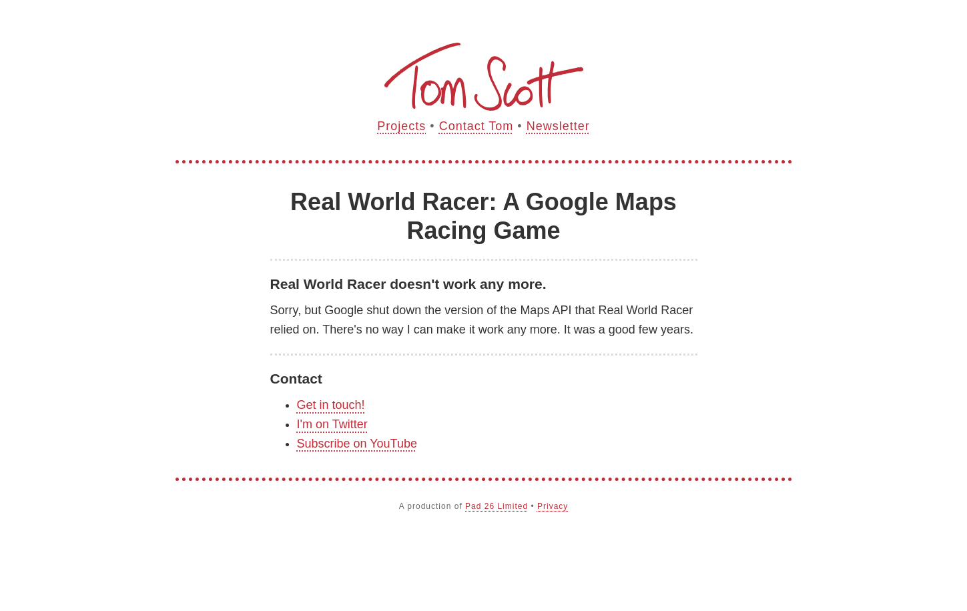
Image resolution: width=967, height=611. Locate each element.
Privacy (552, 506)
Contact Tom (476, 126)
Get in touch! (331, 405)
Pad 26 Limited (496, 506)
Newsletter (558, 126)
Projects (401, 126)
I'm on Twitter (332, 424)
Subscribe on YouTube (357, 443)
